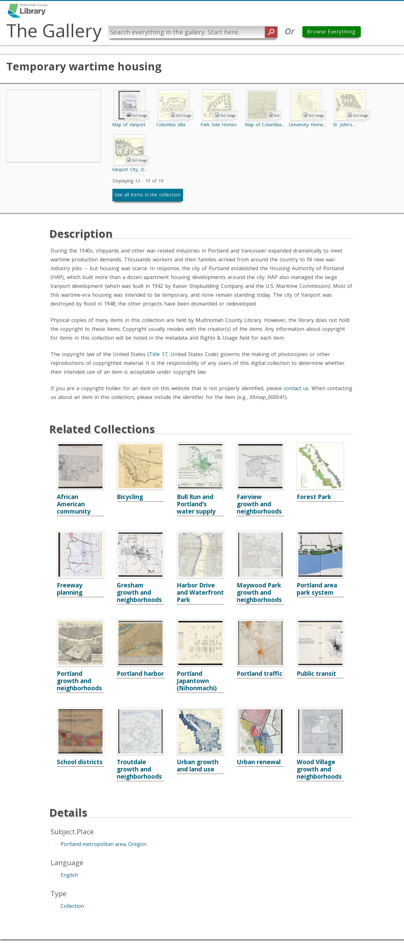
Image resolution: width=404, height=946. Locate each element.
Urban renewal (259, 762)
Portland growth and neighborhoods (79, 681)
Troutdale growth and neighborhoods (139, 769)
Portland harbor (140, 673)
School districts (80, 762)
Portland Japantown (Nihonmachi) (197, 681)
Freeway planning (69, 589)
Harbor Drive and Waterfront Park (200, 592)
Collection (72, 906)
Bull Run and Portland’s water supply (196, 504)
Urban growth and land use (197, 766)
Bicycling (130, 497)
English (69, 875)
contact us (296, 388)
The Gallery (55, 30)
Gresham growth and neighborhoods (139, 592)
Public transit (316, 673)
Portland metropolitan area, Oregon (103, 844)
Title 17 (158, 354)
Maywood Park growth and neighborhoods (259, 592)
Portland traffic (259, 673)
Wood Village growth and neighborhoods (319, 769)
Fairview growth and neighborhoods (259, 504)
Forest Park (314, 497)
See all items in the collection (148, 195)
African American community (74, 504)
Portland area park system (317, 589)
